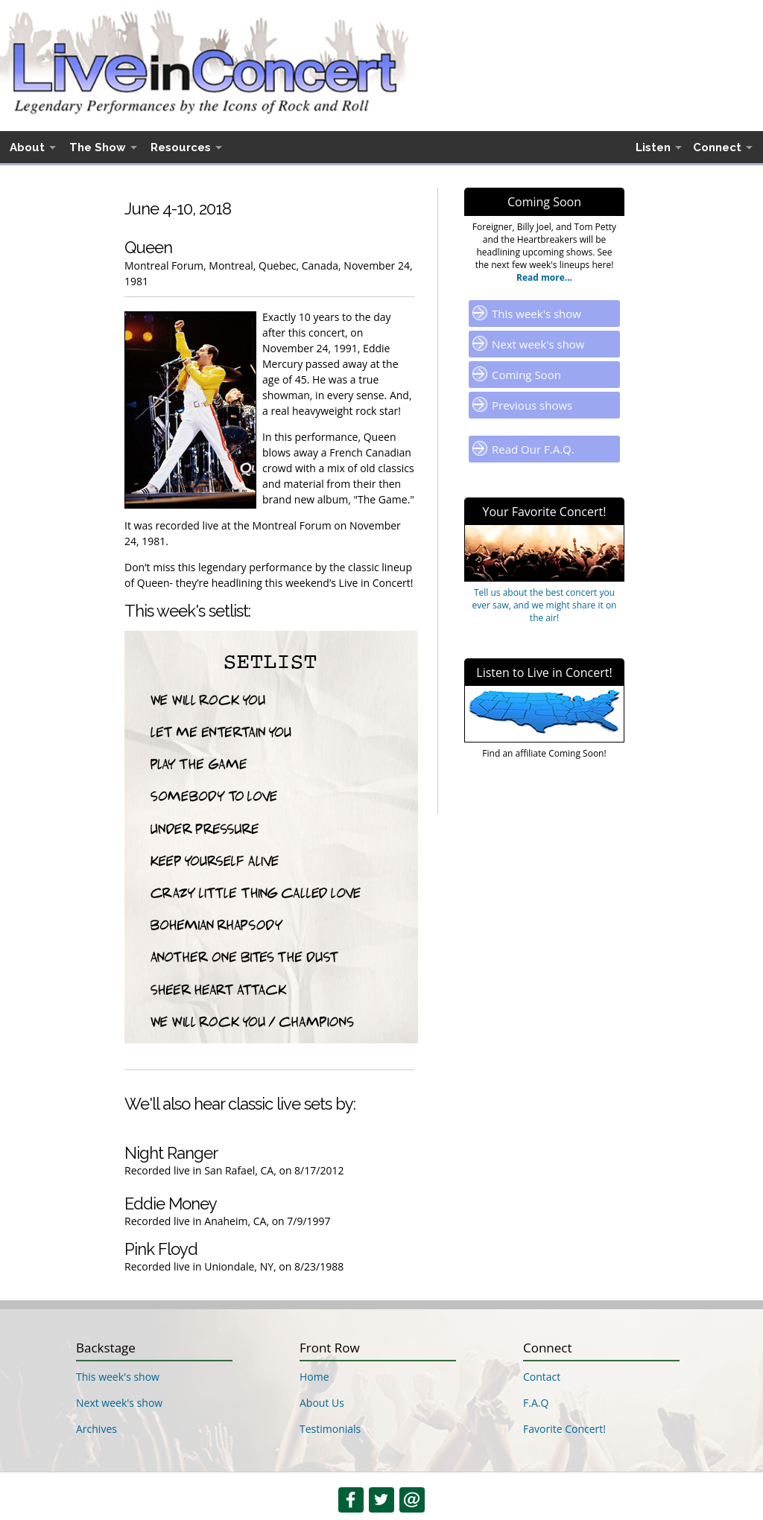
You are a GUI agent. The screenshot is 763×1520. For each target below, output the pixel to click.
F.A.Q (535, 1403)
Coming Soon (526, 374)
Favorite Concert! (564, 1429)
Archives (96, 1429)
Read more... (544, 277)
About (27, 147)
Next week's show (538, 344)
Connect (717, 147)
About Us (322, 1403)
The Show (97, 147)
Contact (541, 1377)
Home (314, 1377)
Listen (653, 147)
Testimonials (330, 1429)
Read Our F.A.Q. (533, 449)
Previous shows (532, 405)
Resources (181, 147)
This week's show (536, 313)
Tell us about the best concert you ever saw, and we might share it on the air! (544, 605)
